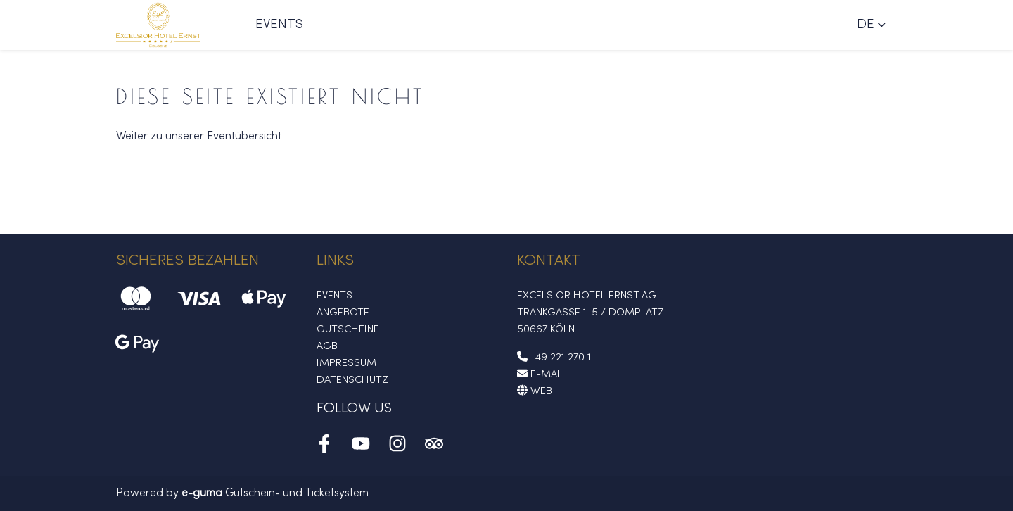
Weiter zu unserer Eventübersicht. (199, 136)
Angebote (343, 312)
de (865, 24)
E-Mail (541, 374)
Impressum (346, 363)
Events (279, 24)
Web (534, 391)
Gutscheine (348, 329)
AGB (327, 346)
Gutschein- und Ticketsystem (275, 493)
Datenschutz (352, 380)
